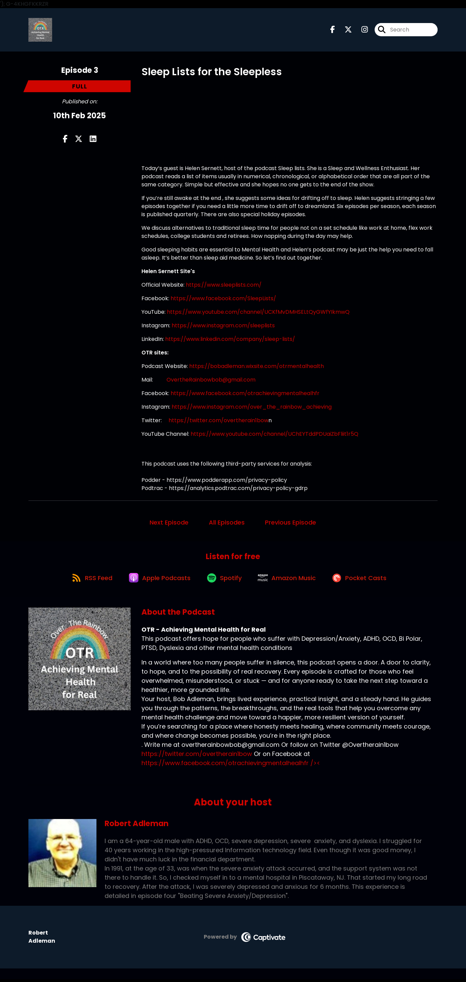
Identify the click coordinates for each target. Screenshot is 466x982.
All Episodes (227, 523)
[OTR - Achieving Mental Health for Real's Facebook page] (332, 30)
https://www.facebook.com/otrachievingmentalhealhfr (245, 394)
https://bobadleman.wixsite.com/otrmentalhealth (256, 367)
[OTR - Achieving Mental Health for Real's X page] (344, 30)
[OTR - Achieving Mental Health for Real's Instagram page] (360, 30)
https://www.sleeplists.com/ (224, 285)
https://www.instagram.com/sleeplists (223, 326)
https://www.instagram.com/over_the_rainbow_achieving (252, 407)
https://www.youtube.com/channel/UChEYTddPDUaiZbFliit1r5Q (274, 434)
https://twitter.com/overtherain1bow (218, 421)
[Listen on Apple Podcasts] (158, 580)
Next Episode (169, 523)
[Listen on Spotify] (224, 580)
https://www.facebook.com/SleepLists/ (223, 299)
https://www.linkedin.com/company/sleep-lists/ (230, 340)
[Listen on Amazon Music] (289, 580)
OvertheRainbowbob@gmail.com (211, 380)
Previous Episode (290, 523)
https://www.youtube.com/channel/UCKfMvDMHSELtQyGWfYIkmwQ (258, 312)
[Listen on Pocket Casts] (363, 580)
